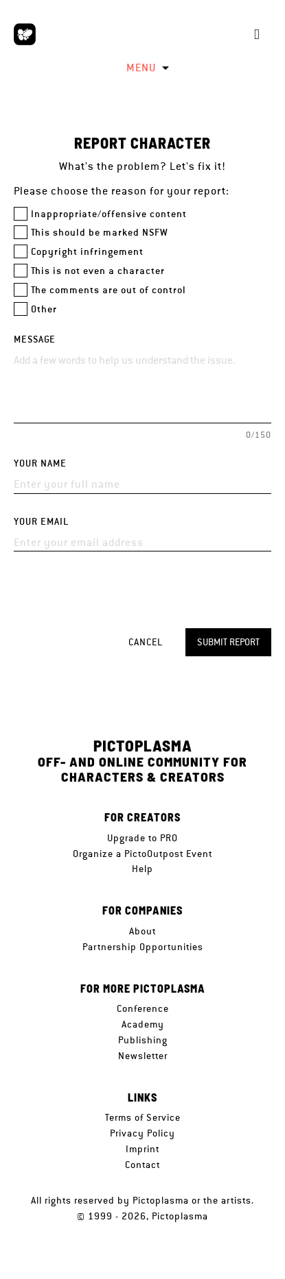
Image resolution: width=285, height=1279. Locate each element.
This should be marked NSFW (99, 232)
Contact (142, 1164)
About (142, 931)
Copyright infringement (87, 252)
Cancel (145, 642)
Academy (143, 1024)
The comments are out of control (108, 290)
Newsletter (143, 1056)
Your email (41, 521)
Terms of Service (143, 1117)
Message (35, 339)
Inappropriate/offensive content (109, 214)
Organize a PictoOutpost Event (142, 853)
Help (142, 868)
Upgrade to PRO (142, 838)
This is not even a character (98, 271)
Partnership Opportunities (142, 947)
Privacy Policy (142, 1133)
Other (44, 309)
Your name (40, 463)
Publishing (143, 1040)
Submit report (228, 642)
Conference (143, 1008)
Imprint (142, 1149)
